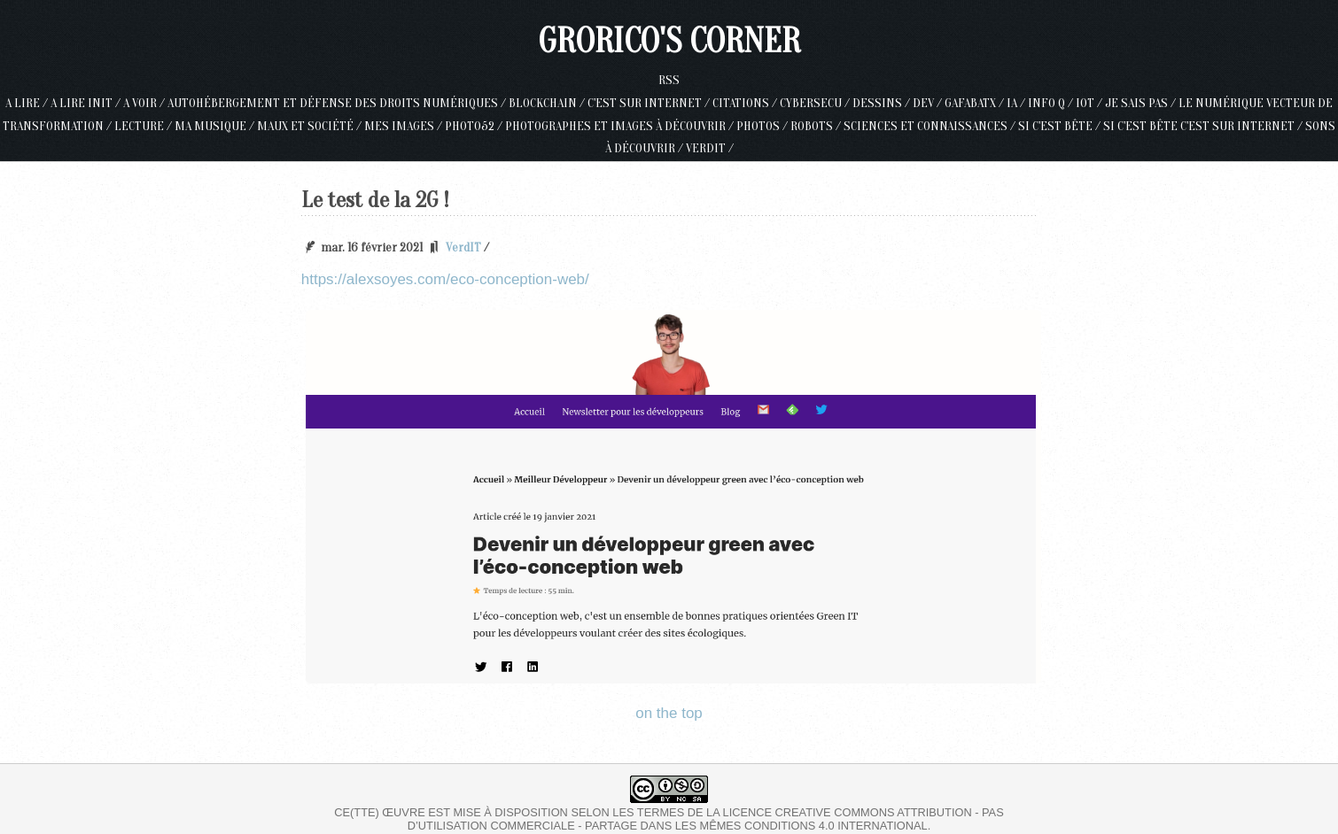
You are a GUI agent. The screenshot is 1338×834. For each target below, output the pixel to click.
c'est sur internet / (649, 103)
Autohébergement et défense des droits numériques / (338, 103)
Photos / (763, 126)
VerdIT (463, 247)
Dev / (929, 103)
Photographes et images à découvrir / (620, 126)
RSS (669, 80)
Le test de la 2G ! (375, 200)
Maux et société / (310, 126)
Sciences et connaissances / (931, 126)
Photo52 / (475, 126)
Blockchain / (548, 103)
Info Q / (1052, 103)
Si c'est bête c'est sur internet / (1204, 126)
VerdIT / (710, 148)
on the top (669, 713)
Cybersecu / (816, 103)
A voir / (145, 103)
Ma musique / (216, 126)
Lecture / (144, 126)
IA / (1017, 103)
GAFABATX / (976, 103)
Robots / (817, 126)
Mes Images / (404, 126)
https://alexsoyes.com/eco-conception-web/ (445, 279)
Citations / (746, 103)
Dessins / (882, 103)
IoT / (1090, 103)
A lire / (28, 103)
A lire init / (87, 103)
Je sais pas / (1142, 103)
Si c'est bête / (1060, 126)
